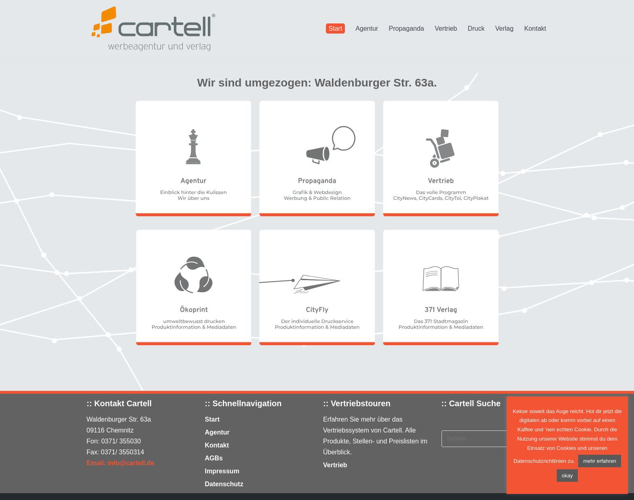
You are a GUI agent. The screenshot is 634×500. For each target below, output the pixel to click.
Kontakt (535, 28)
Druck (476, 28)
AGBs (214, 458)
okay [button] (567, 476)
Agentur (366, 28)
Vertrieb (446, 28)
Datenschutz (224, 484)
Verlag (504, 28)
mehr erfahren (599, 461)
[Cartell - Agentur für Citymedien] (153, 28)
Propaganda (406, 28)
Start (335, 28)
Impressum (222, 471)
